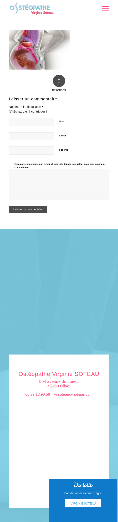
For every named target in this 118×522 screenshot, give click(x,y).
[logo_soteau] (49, 8)
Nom (62, 121)
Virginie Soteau (83, 503)
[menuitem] (103, 8)
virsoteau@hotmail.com (73, 394)
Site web (63, 150)
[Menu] (103, 8)
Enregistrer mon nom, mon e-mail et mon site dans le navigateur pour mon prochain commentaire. (59, 166)
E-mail (63, 135)
